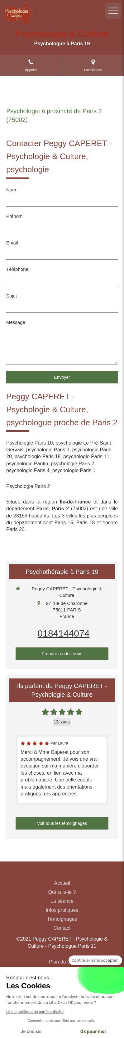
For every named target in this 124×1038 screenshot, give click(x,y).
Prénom (14, 216)
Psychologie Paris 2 (28, 486)
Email (12, 242)
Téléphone (17, 269)
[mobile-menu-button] (113, 11)
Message (15, 322)
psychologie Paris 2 (72, 463)
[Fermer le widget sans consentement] (95, 960)
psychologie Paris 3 (47, 449)
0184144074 (64, 633)
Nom (11, 189)
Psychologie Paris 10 (29, 442)
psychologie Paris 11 (86, 456)
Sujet (11, 295)
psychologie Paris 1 (74, 470)
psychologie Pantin (27, 463)
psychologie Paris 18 (38, 456)
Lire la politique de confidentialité (35, 1011)
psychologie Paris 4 (28, 470)
